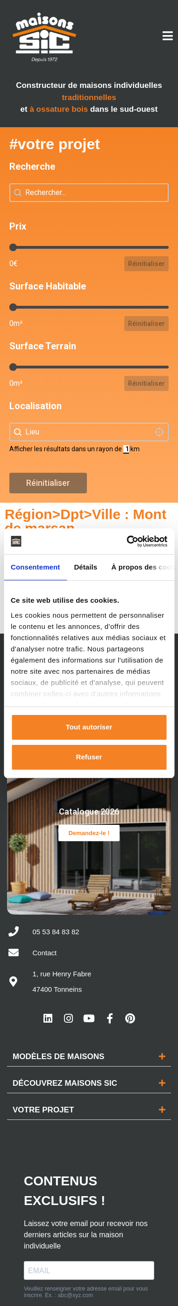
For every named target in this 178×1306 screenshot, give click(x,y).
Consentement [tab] (35, 567)
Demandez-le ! (88, 828)
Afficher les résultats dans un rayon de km (74, 449)
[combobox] (89, 432)
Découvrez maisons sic (65, 1074)
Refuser (89, 757)
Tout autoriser (89, 727)
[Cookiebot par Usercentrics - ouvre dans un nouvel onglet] (127, 541)
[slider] (13, 247)
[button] (89, 1048)
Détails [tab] (85, 567)
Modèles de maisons (58, 1048)
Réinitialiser (146, 263)
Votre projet (43, 1101)
